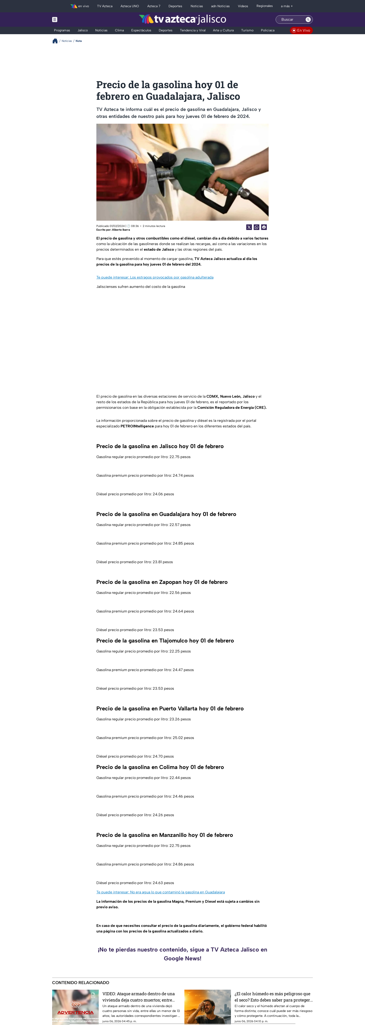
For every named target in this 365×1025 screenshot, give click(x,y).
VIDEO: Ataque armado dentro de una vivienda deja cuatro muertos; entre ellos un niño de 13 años (138, 997)
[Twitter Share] (249, 227)
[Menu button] (70, 19)
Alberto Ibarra (121, 229)
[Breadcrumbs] (57, 41)
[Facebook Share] (264, 227)
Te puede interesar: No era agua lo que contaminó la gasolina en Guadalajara (160, 892)
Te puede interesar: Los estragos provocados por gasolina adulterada (154, 277)
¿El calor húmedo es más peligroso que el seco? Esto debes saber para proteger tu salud (272, 997)
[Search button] (308, 19)
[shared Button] (256, 227)
